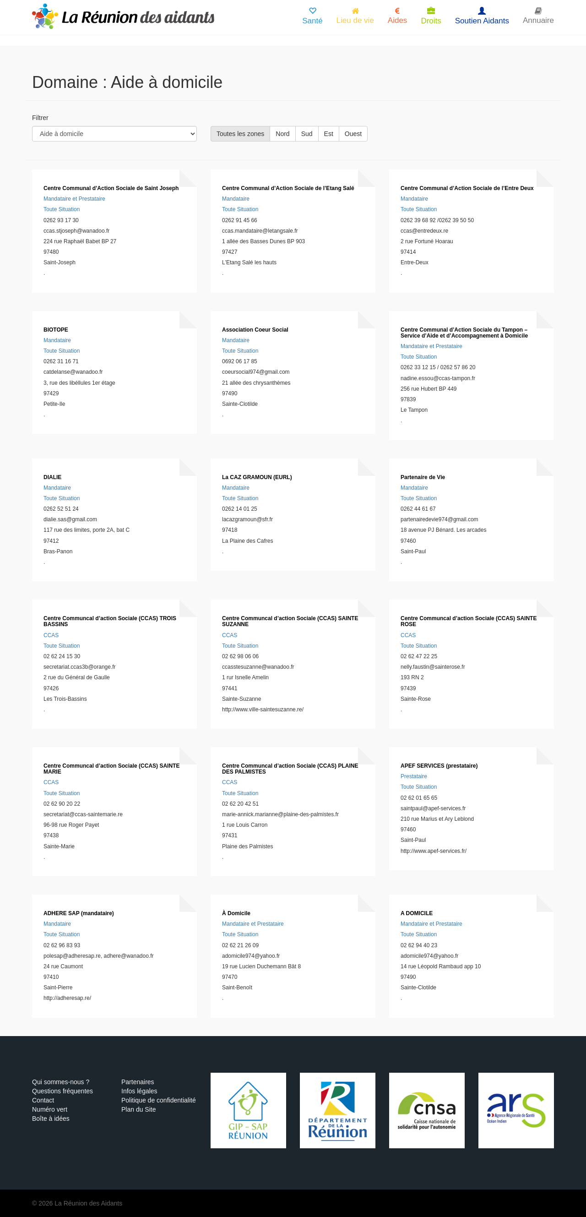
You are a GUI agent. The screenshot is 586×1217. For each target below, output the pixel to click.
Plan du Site (138, 1109)
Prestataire (414, 776)
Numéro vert (49, 1109)
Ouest (353, 133)
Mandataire (236, 199)
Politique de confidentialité (158, 1100)
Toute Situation (61, 209)
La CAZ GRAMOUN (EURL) (257, 477)
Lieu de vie (355, 16)
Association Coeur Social (255, 330)
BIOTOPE (55, 330)
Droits (431, 16)
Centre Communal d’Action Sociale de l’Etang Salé (288, 188)
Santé (312, 16)
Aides (397, 16)
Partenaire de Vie (423, 477)
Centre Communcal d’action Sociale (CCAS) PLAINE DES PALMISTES (290, 769)
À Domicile (236, 913)
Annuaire (538, 16)
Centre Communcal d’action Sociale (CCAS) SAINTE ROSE (469, 621)
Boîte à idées (51, 1118)
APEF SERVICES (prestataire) (439, 766)
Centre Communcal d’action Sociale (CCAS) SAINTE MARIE (111, 769)
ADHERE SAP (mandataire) (78, 913)
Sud (307, 133)
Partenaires (137, 1082)
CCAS (51, 635)
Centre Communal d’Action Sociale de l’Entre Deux (467, 188)
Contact (43, 1100)
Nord (282, 133)
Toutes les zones (240, 133)
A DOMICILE (417, 913)
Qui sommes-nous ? (60, 1082)
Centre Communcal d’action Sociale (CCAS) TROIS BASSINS (109, 621)
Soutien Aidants (482, 16)
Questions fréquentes (62, 1091)
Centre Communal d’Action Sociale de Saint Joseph (111, 188)
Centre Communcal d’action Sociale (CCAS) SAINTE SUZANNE (290, 621)
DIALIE (52, 477)
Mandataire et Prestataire (74, 199)
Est (328, 133)
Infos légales (139, 1091)
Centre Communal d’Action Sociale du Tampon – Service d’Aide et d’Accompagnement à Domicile (464, 333)
